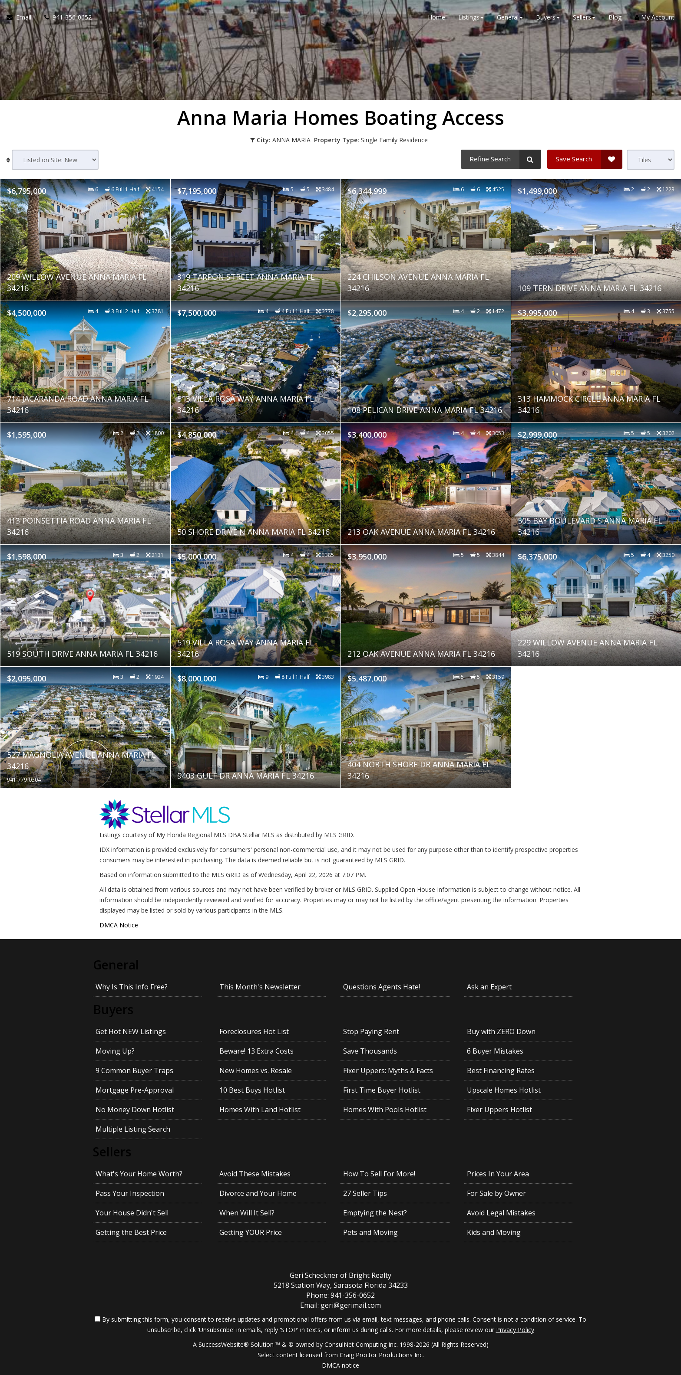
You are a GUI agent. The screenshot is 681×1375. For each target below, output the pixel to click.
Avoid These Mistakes (255, 1174)
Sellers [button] (584, 17)
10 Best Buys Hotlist (252, 1090)
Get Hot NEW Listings (131, 1031)
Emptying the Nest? (375, 1213)
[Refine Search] (501, 159)
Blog (614, 17)
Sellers (112, 1151)
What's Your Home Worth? (139, 1174)
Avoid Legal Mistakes (501, 1213)
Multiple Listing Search (133, 1129)
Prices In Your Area (498, 1174)
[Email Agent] (22, 17)
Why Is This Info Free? (132, 987)
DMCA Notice (118, 925)
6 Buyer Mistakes (495, 1051)
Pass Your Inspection (130, 1193)
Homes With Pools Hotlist (384, 1109)
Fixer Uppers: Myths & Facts (388, 1070)
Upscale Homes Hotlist (504, 1090)
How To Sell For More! (379, 1174)
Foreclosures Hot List (254, 1031)
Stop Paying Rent (371, 1031)
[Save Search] (584, 159)
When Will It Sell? (246, 1213)
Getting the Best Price (131, 1232)
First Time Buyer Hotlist (381, 1090)
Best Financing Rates (501, 1070)
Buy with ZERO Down (501, 1031)
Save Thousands (370, 1051)
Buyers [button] (548, 17)
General (116, 964)
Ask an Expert (489, 987)
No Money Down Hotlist (135, 1109)
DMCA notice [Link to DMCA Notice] (340, 1365)
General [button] (510, 17)
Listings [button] (471, 17)
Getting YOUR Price (250, 1232)
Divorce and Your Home (258, 1193)
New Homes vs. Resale (255, 1070)
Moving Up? (115, 1051)
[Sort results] (55, 160)
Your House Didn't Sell (132, 1213)
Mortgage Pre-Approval (135, 1090)
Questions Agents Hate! (381, 987)
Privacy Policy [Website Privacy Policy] (515, 1330)
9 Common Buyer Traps (134, 1070)
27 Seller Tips (365, 1193)
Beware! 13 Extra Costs (256, 1051)
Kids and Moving (494, 1232)
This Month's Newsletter (260, 987)
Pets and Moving (370, 1232)
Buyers (113, 1009)
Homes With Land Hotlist (260, 1109)
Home (436, 17)
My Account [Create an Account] (654, 17)
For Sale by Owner (496, 1193)
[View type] (650, 160)
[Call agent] (65, 17)
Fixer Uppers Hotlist (499, 1109)
